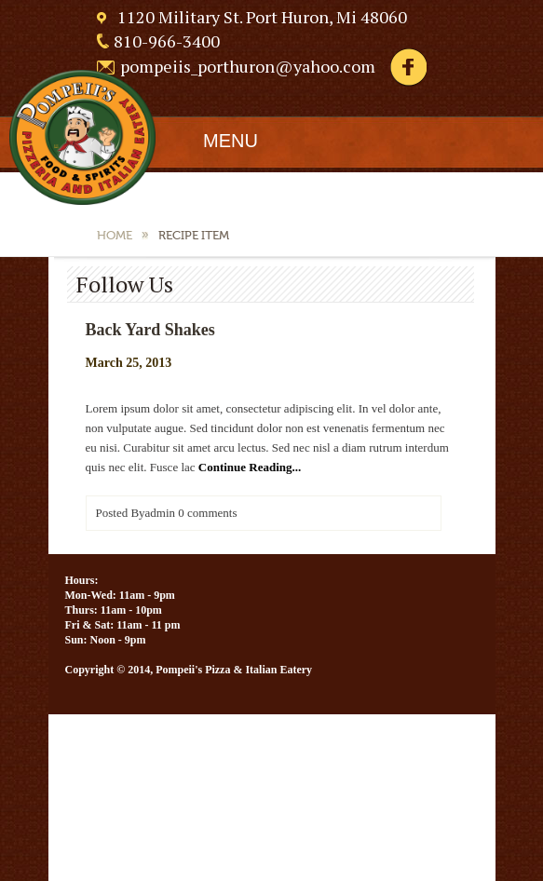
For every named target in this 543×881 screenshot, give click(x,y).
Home (114, 235)
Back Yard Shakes (150, 329)
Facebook (408, 67)
